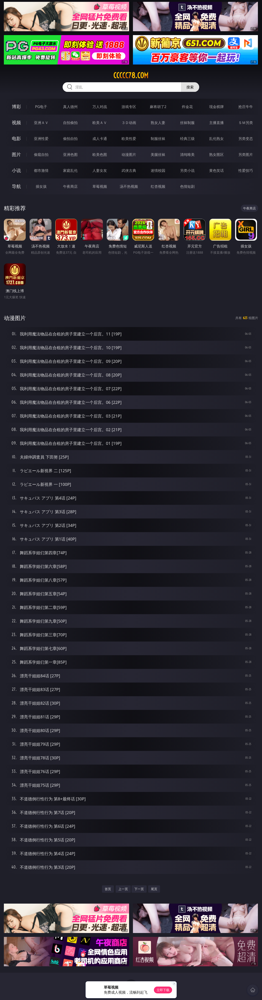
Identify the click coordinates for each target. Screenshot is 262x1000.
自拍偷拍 (70, 122)
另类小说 (187, 170)
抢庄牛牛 (245, 106)
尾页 (154, 889)
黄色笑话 (216, 170)
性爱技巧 (245, 170)
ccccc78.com (130, 75)
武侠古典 (129, 170)
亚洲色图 (70, 154)
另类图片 (245, 154)
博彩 (16, 106)
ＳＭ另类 (245, 122)
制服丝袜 (158, 138)
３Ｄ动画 (129, 122)
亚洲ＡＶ (41, 122)
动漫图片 (129, 154)
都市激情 (41, 170)
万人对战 (99, 106)
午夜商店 (70, 186)
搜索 (190, 87)
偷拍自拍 (70, 138)
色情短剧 (187, 186)
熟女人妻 (158, 122)
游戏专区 (129, 106)
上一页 (123, 889)
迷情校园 (158, 170)
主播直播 (216, 122)
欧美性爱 (129, 138)
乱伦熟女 (216, 138)
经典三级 (187, 138)
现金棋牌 (216, 106)
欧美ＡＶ (99, 122)
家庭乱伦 (70, 170)
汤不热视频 (129, 186)
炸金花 (187, 106)
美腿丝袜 (158, 154)
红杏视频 (158, 186)
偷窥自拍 (41, 154)
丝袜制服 (187, 122)
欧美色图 (99, 154)
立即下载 (163, 990)
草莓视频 (99, 186)
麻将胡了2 (158, 106)
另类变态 (245, 138)
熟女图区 (216, 154)
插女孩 (41, 186)
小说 (16, 170)
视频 (16, 122)
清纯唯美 (187, 154)
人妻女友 (99, 170)
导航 (16, 186)
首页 (108, 889)
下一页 (139, 889)
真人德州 (70, 106)
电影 (16, 138)
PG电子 (41, 106)
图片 (16, 154)
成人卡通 (99, 138)
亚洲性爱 (41, 138)
